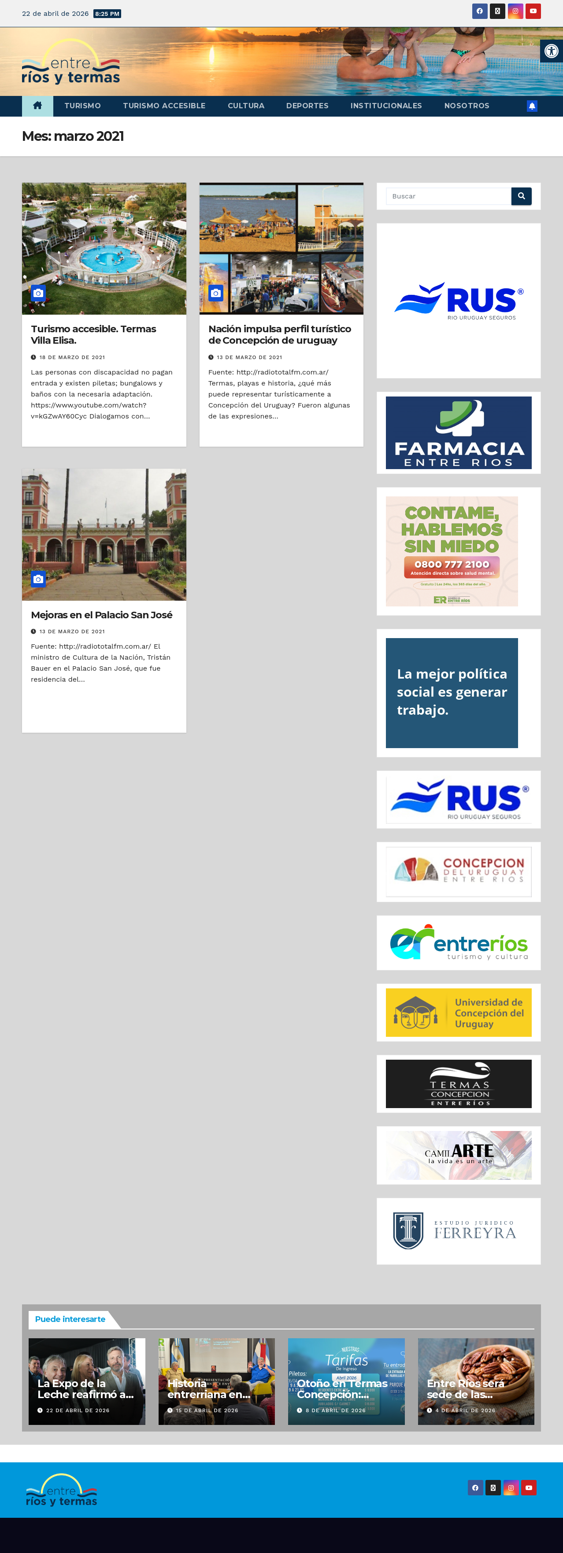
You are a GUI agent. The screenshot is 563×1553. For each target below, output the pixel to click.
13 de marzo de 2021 (249, 357)
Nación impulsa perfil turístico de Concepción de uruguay (279, 334)
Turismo (82, 106)
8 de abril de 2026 (336, 1410)
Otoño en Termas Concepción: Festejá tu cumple (343, 1394)
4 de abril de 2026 (465, 1410)
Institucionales (386, 106)
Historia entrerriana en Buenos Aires (204, 1394)
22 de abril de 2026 (78, 1410)
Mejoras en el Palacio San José (101, 615)
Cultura (246, 106)
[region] (459, 301)
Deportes (307, 106)
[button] (551, 51)
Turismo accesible (164, 106)
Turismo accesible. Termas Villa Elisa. (93, 334)
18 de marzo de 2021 (72, 357)
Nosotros (467, 106)
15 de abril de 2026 (207, 1410)
